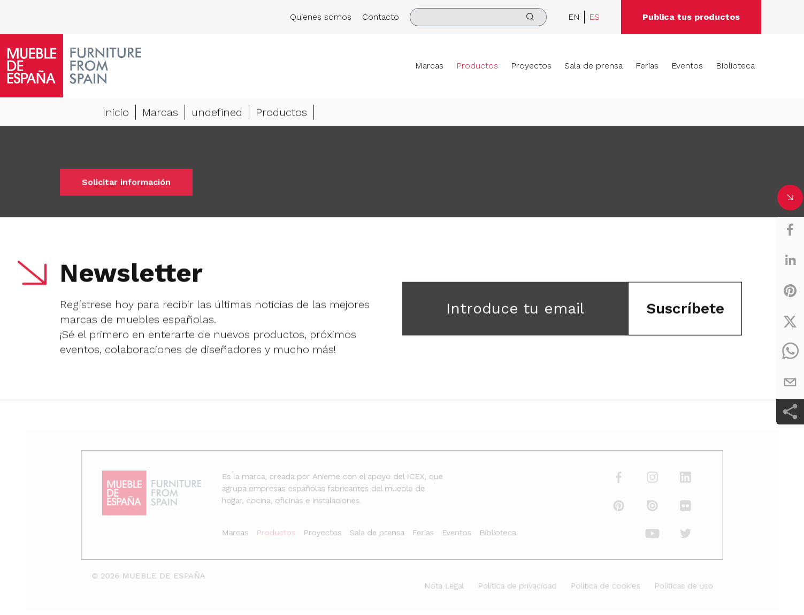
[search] (478, 17)
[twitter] (790, 321)
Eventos (687, 65)
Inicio (116, 113)
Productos (477, 65)
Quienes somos (320, 17)
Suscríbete (685, 309)
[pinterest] (790, 290)
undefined (217, 113)
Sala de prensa (593, 65)
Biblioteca (735, 65)
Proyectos (531, 65)
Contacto (380, 17)
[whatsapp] (790, 352)
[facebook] (790, 229)
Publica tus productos (691, 17)
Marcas (429, 65)
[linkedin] (790, 260)
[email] (790, 382)
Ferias (646, 65)
